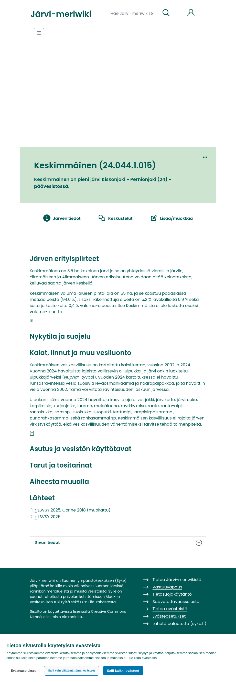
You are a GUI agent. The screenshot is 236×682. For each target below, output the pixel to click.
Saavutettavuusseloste (176, 602)
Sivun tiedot (118, 543)
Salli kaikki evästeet (123, 671)
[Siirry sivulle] (166, 13)
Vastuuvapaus (167, 587)
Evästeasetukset (23, 671)
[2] (32, 433)
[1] (31, 321)
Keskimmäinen (51, 179)
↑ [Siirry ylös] (36, 510)
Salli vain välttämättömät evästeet (71, 670)
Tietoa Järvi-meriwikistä (177, 580)
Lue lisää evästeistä (142, 658)
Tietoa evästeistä (170, 609)
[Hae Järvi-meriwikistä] (134, 13)
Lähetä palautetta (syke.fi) (180, 624)
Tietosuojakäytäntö (172, 594)
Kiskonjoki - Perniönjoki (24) (134, 179)
